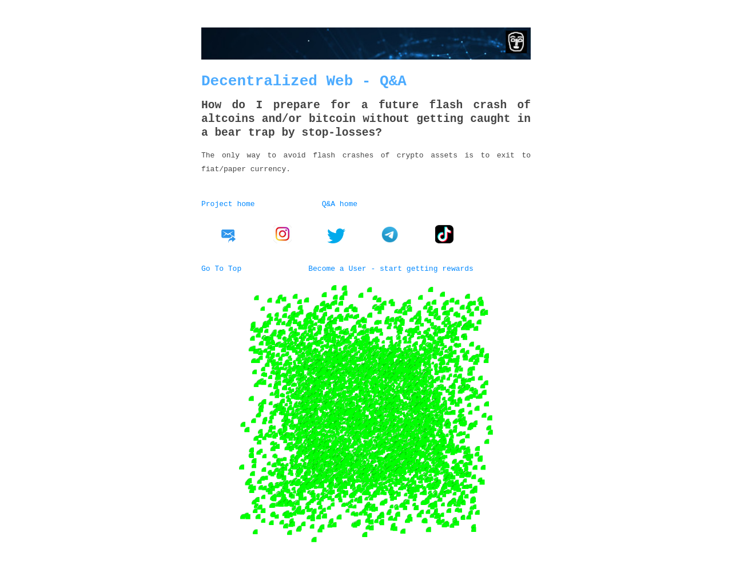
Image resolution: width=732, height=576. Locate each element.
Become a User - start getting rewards (391, 267)
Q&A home (339, 203)
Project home (228, 203)
